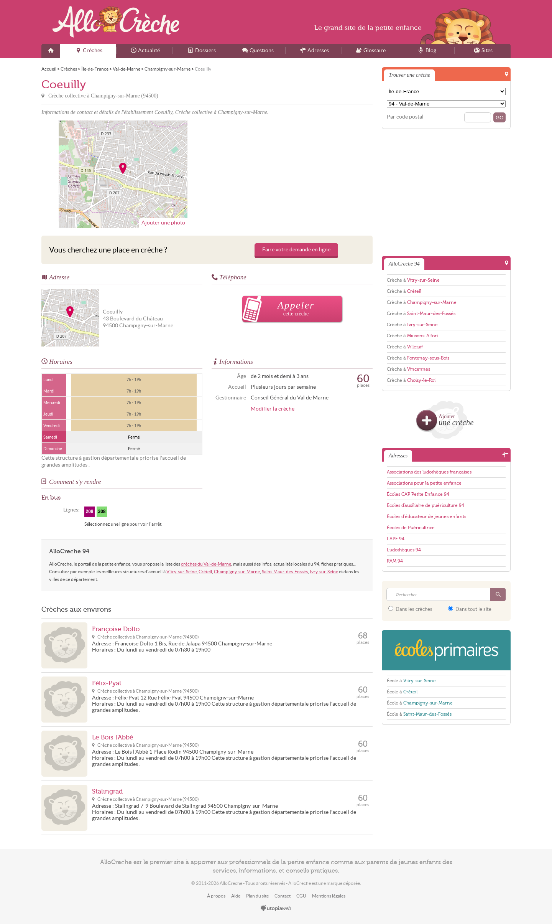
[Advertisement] (291, 174)
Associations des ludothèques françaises (429, 472)
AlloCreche (116, 22)
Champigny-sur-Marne (237, 571)
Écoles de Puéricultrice (411, 527)
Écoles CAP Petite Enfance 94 (418, 494)
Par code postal (405, 117)
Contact (282, 895)
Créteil (205, 571)
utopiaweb (276, 908)
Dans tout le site (469, 609)
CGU (301, 895)
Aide (235, 895)
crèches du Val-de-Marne (206, 563)
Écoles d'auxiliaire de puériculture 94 (425, 505)
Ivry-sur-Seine (324, 571)
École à (411, 680)
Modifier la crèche (272, 409)
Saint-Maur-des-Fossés (285, 571)
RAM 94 (395, 561)
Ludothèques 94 (404, 550)
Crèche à (413, 280)
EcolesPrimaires (446, 650)
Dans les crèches (410, 609)
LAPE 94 (395, 538)
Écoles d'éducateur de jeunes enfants (426, 516)
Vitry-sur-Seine (181, 571)
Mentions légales (328, 895)
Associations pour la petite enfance (424, 483)
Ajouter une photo (163, 223)
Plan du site (257, 895)
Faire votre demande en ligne (296, 249)
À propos (216, 895)
